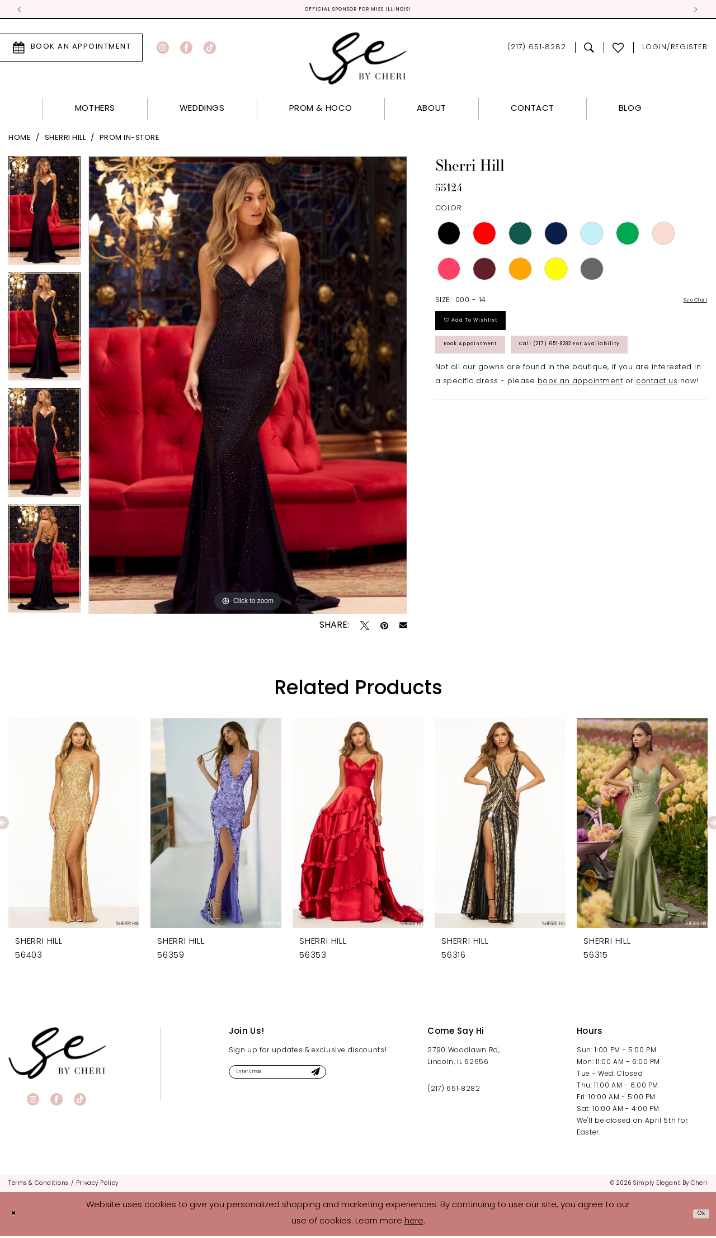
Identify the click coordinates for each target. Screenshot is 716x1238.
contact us (656, 444)
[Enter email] (302, 1077)
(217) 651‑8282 (453, 1091)
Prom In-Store (130, 140)
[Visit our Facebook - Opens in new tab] (186, 50)
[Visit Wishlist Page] (618, 50)
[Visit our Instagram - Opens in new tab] (163, 50)
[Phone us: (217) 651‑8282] (536, 50)
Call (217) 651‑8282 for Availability (522, 402)
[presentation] (73, 825)
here (413, 1224)
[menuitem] (179, 50)
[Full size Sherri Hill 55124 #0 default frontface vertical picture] (248, 387)
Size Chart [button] (687, 303)
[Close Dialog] (17, 1216)
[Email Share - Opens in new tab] (403, 628)
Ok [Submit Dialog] (697, 1216)
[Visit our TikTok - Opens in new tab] (210, 50)
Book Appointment (488, 366)
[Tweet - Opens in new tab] (364, 627)
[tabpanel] (44, 216)
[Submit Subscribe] (361, 1077)
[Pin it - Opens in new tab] (384, 627)
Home (19, 140)
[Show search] (589, 49)
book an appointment (580, 444)
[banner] (57, 1055)
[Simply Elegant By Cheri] (358, 61)
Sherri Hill (65, 140)
